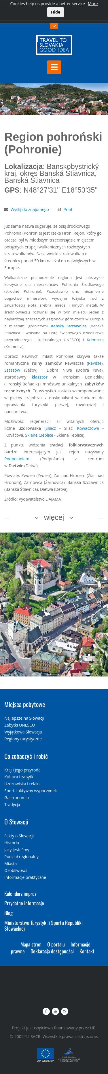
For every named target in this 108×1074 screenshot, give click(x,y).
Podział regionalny (21, 856)
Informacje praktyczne (25, 877)
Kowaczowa (88, 428)
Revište (95, 363)
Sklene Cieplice (39, 435)
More (93, 3)
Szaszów (12, 370)
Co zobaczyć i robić (26, 756)
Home (10, 105)
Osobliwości (15, 870)
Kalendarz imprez (20, 893)
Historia (11, 842)
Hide (55, 12)
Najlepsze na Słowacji (24, 718)
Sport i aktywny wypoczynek (30, 790)
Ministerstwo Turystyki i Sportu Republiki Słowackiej (43, 925)
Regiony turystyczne (23, 739)
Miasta (10, 863)
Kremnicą (95, 339)
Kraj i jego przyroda (22, 770)
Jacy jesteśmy (16, 849)
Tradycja (12, 804)
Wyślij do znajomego (30, 209)
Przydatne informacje (24, 903)
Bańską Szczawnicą (69, 325)
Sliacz (51, 428)
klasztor (40, 377)
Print (68, 209)
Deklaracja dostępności (52, 951)
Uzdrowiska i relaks (22, 783)
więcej (54, 517)
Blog (8, 913)
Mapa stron (30, 944)
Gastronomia (16, 797)
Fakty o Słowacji (19, 836)
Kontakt (86, 951)
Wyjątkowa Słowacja (23, 732)
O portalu (56, 944)
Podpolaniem (16, 458)
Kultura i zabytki (19, 777)
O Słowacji (16, 821)
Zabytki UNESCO (19, 725)
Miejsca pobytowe (24, 704)
